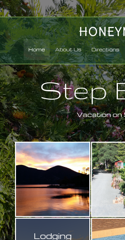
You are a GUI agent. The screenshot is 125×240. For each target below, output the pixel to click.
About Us (68, 49)
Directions (105, 49)
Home (36, 49)
